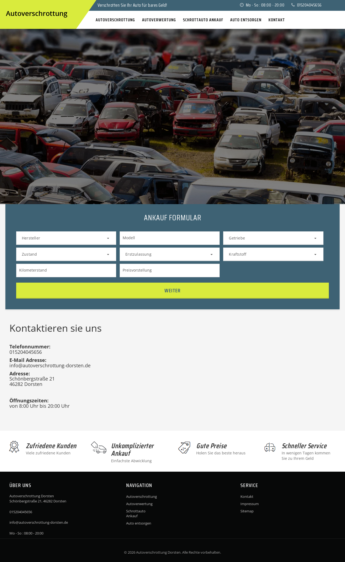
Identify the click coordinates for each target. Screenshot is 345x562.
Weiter (172, 290)
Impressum (249, 503)
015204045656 (306, 5)
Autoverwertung (139, 503)
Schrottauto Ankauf (136, 513)
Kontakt (246, 496)
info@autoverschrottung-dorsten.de (38, 522)
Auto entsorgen (138, 523)
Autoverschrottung (140, 496)
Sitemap (247, 511)
